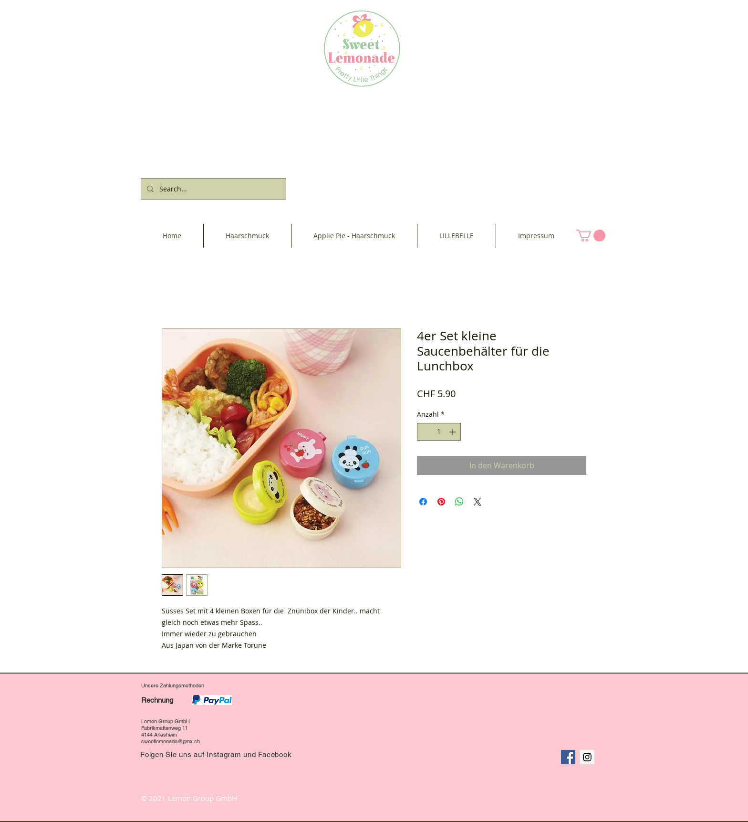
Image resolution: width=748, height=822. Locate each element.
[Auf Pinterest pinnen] (441, 501)
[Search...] (212, 189)
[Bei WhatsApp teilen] (459, 501)
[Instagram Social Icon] (587, 757)
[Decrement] (424, 431)
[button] (590, 236)
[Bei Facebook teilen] (423, 501)
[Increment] (453, 431)
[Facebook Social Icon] (568, 757)
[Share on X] (477, 501)
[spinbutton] (438, 431)
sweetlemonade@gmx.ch (170, 741)
